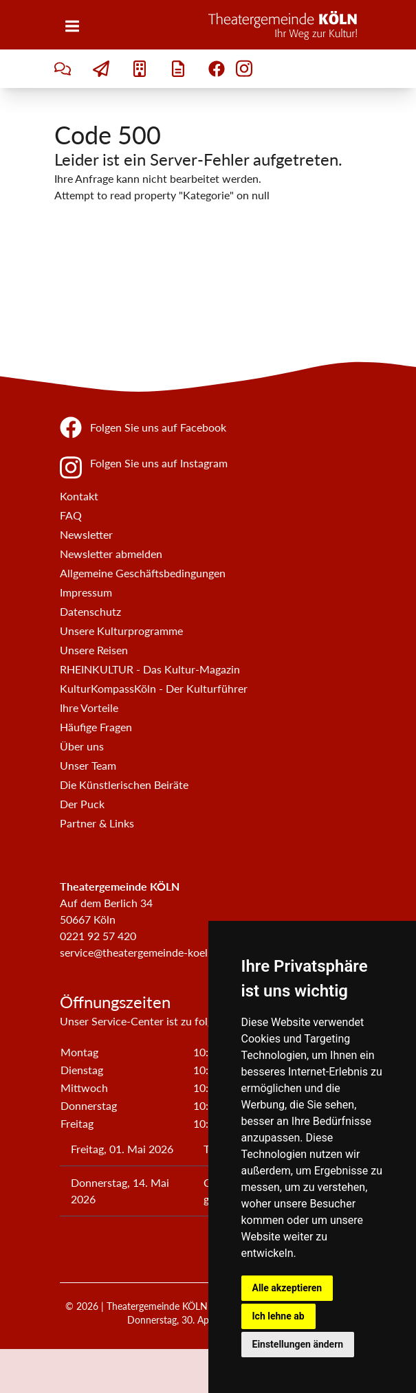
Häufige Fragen (96, 726)
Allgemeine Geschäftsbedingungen (143, 572)
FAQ (71, 515)
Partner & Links (97, 822)
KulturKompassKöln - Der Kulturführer (154, 688)
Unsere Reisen (94, 649)
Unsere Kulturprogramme (121, 630)
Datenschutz (90, 611)
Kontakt (79, 495)
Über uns (82, 746)
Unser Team (88, 765)
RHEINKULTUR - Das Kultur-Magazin (150, 669)
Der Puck (82, 803)
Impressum (86, 592)
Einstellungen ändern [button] (298, 1344)
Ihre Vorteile (89, 707)
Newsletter (86, 534)
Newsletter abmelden (111, 553)
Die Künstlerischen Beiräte (124, 784)
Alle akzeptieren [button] (287, 1287)
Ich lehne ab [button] (278, 1316)
